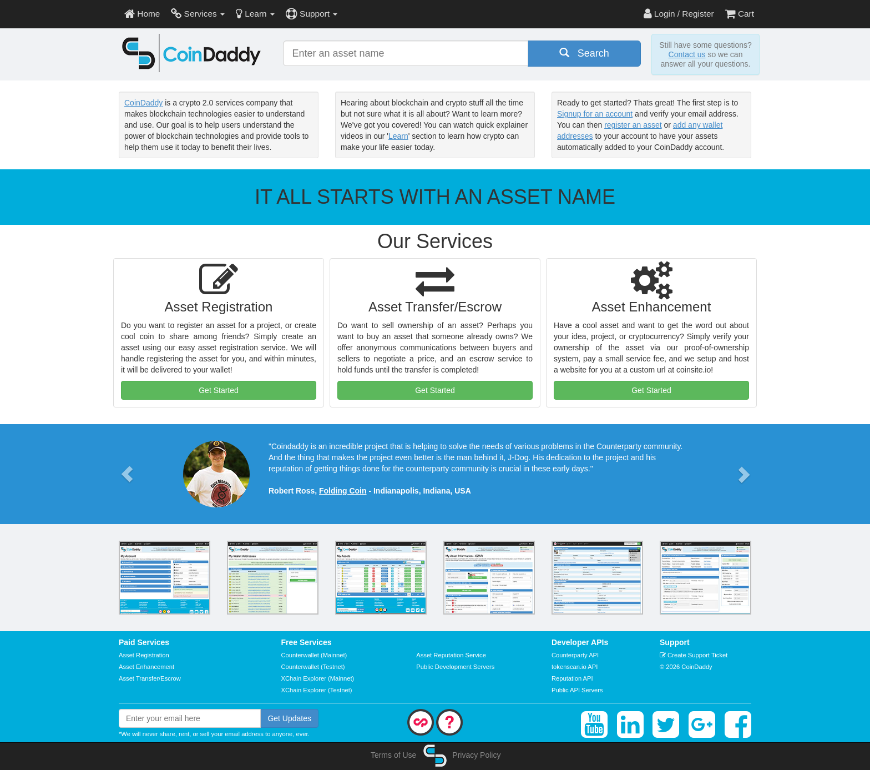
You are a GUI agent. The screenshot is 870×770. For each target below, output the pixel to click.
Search (584, 53)
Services (198, 13)
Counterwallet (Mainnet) (314, 655)
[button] (127, 474)
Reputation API (572, 678)
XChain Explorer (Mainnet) (318, 678)
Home (142, 13)
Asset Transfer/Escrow (150, 678)
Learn (255, 13)
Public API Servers (577, 690)
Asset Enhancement (146, 666)
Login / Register (679, 13)
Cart (739, 13)
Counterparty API (575, 655)
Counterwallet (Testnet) (313, 666)
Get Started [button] (219, 390)
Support (311, 13)
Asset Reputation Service (451, 655)
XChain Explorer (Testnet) (316, 690)
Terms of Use (393, 755)
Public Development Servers (455, 666)
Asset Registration (144, 655)
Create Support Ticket (693, 655)
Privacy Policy (476, 755)
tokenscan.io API (575, 666)
